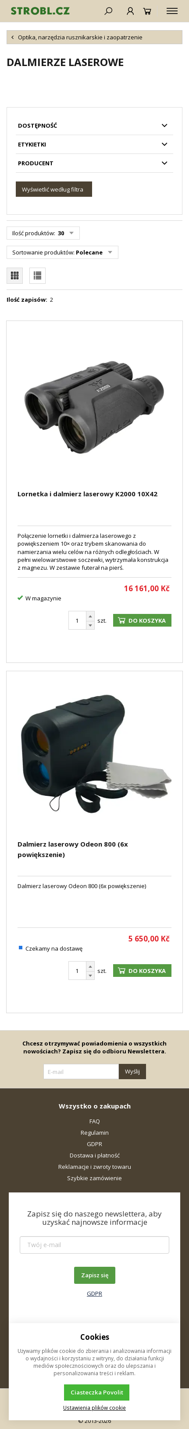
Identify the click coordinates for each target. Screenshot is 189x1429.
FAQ (94, 1121)
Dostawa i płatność (95, 1155)
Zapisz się (94, 1275)
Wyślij (132, 1071)
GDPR (94, 1144)
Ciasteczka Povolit (97, 1392)
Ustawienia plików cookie (94, 1407)
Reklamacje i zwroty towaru (94, 1167)
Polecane (89, 252)
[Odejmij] (90, 625)
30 (60, 233)
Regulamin (95, 1132)
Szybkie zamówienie (94, 1178)
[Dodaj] (90, 616)
